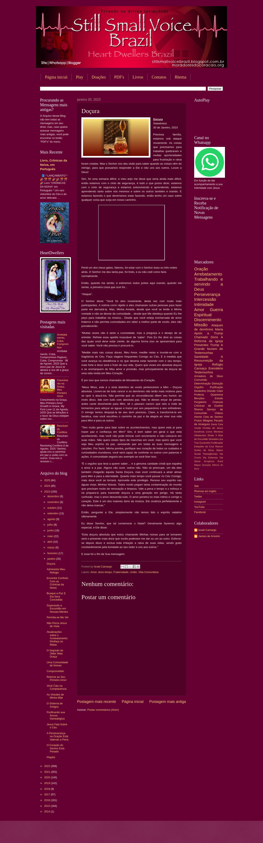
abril (50, 541)
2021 (47, 771)
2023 (47, 491)
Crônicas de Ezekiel (208, 405)
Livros (138, 77)
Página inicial (56, 77)
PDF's (119, 77)
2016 (47, 800)
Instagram (200, 501)
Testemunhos (203, 372)
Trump (214, 345)
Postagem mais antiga (167, 702)
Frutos (198, 420)
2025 (47, 480)
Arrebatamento (208, 274)
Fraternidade (120, 572)
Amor (93, 572)
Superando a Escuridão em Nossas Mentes (57, 608)
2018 (47, 788)
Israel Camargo (207, 530)
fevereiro (52, 553)
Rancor (219, 446)
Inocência (199, 431)
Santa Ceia (217, 424)
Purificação (216, 387)
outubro (52, 507)
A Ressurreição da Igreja (208, 360)
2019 (47, 783)
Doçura (51, 563)
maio (50, 536)
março (51, 547)
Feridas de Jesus (213, 428)
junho (50, 530)
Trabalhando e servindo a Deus (208, 284)
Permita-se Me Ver (58, 617)
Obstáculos (200, 435)
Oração (201, 268)
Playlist (51, 757)
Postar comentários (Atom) (103, 709)
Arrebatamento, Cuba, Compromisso (63, 341)
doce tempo (105, 572)
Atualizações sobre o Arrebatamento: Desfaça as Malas (57, 638)
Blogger (164, 834)
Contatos (159, 77)
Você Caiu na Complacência (57, 687)
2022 (47, 766)
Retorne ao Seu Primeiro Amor (57, 678)
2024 (47, 485)
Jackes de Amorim (209, 536)
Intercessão (205, 299)
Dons (214, 337)
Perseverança (207, 294)
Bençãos (199, 398)
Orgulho (199, 387)
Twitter (198, 496)
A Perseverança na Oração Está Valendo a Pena (57, 736)
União (133, 572)
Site (196, 486)
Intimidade (204, 304)
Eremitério (216, 368)
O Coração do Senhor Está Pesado (55, 748)
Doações (99, 77)
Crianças (217, 402)
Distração (217, 383)
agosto (51, 519)
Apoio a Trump (208, 333)
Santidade (201, 356)
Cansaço (200, 368)
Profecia (199, 394)
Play (79, 77)
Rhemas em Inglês (205, 491)
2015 (47, 805)
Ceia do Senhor (213, 416)
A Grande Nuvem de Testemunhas (208, 348)
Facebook (200, 512)
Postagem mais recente (96, 702)
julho (50, 524)
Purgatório (200, 402)
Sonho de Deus (204, 450)
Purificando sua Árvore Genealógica (56, 715)
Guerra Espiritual (208, 312)
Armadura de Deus (208, 376)
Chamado (201, 337)
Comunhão (200, 379)
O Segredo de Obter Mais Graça (55, 653)
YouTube (199, 507)
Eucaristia (205, 443)
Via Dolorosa (210, 457)
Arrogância (209, 461)
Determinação (202, 383)
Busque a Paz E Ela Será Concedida (56, 596)
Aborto (198, 416)
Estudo (219, 398)
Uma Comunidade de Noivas (57, 664)
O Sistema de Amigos (55, 705)
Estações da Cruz (204, 446)
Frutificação (217, 443)
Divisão (211, 390)
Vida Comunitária (148, 572)
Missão (201, 324)
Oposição (206, 465)
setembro (53, 513)
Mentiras (218, 431)
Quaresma (217, 394)
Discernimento (207, 319)
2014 (47, 811)
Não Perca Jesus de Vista (57, 625)
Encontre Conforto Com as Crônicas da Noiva (57, 583)
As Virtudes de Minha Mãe (55, 696)
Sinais (211, 435)
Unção (197, 428)
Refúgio (217, 364)
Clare (220, 390)
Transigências (210, 454)
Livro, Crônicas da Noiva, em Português (53, 165)
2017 (47, 794)
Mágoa (197, 465)
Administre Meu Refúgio (56, 571)
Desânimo (200, 390)
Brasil (220, 461)
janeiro (51, 558)
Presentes (201, 345)
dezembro (53, 496)
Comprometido (55, 671)
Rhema (180, 77)
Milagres (208, 420)
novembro (53, 502)
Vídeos (219, 413)
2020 (47, 777)
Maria (219, 329)
